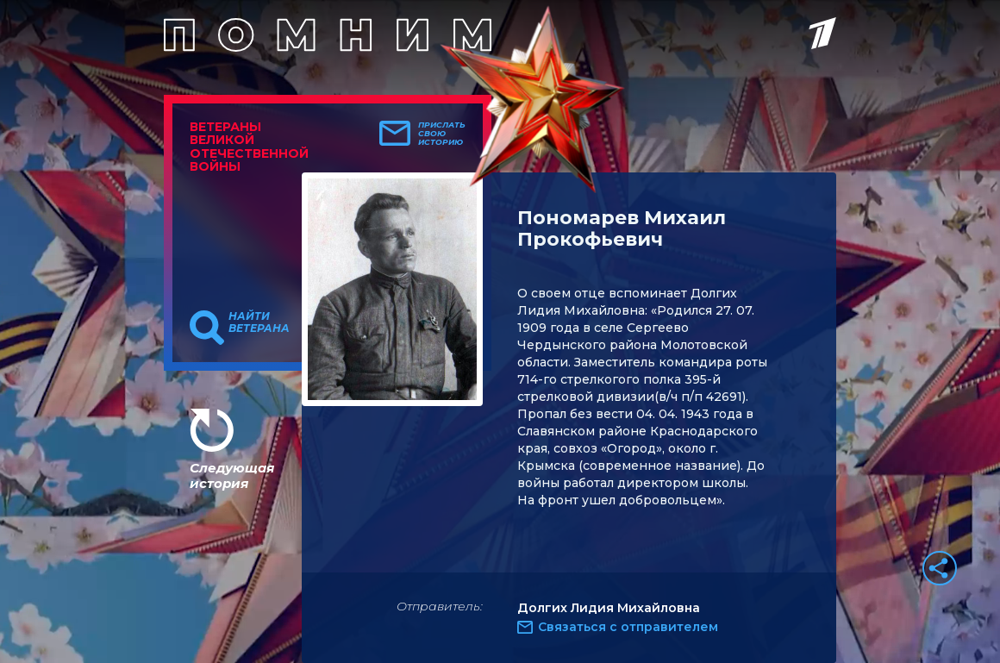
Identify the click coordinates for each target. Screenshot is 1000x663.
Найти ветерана (259, 322)
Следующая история (232, 475)
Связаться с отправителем (628, 627)
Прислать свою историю (442, 134)
